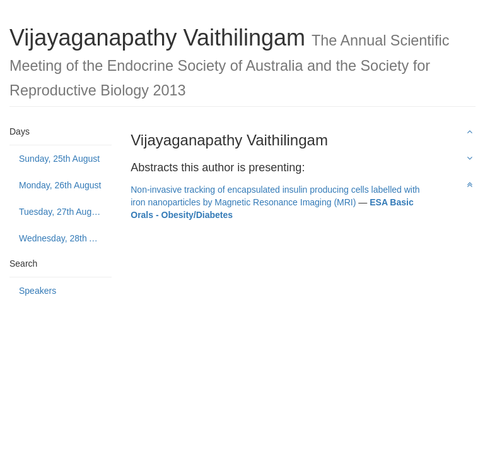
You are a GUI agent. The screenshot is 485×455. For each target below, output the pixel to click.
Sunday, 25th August (59, 159)
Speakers (37, 291)
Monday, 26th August (60, 185)
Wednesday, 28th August (65, 238)
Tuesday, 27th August (61, 212)
